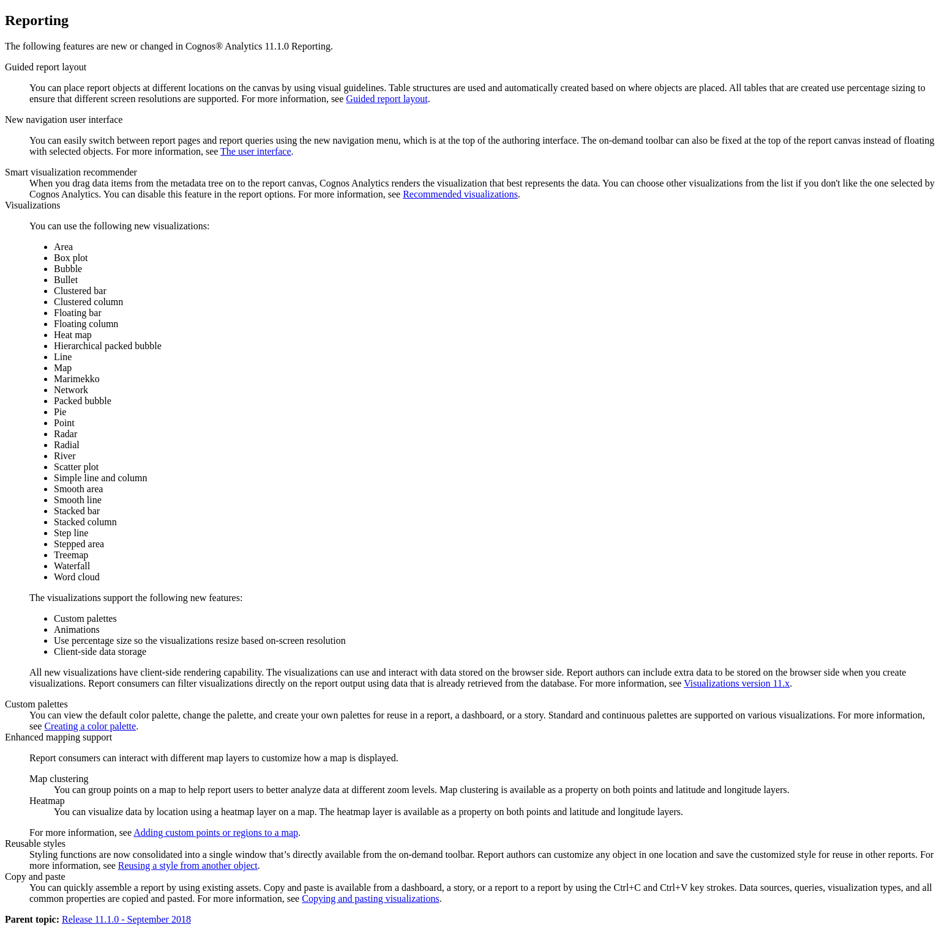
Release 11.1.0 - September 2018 (126, 919)
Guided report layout (386, 99)
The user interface (255, 151)
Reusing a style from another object (188, 865)
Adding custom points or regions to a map (215, 832)
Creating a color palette (90, 726)
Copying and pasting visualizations (370, 898)
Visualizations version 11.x (737, 683)
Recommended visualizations (460, 194)
